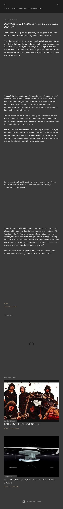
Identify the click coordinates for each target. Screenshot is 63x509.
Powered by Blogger (31, 501)
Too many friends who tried (22, 424)
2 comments (14, 428)
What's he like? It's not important (23, 8)
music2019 (12, 307)
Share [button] (6, 303)
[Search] (57, 3)
